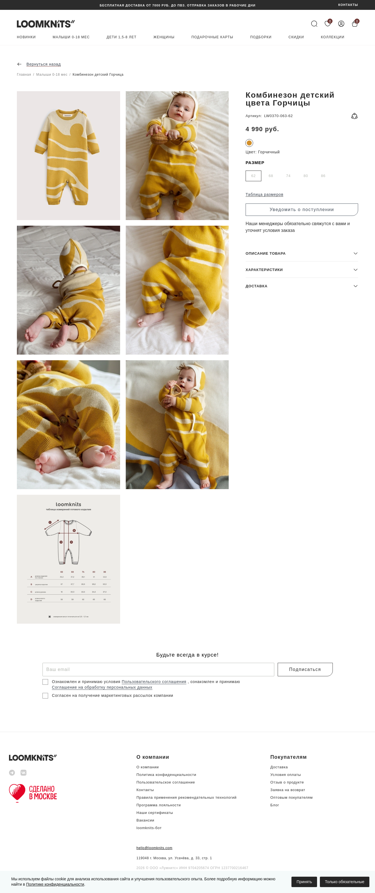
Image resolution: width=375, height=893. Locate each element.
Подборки (260, 37)
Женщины (163, 37)
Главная (24, 75)
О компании (147, 767)
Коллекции (333, 37)
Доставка (279, 767)
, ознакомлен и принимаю (214, 681)
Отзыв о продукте (287, 782)
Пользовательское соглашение (165, 782)
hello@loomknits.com (154, 848)
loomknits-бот (149, 828)
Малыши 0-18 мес (71, 37)
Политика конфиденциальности (166, 775)
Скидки (296, 37)
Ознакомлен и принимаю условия (87, 681)
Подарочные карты (212, 37)
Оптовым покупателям (291, 797)
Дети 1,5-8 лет (121, 37)
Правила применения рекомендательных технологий (186, 797)
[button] (302, 583)
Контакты (145, 790)
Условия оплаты (285, 775)
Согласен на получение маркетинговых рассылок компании (112, 695)
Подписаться (305, 669)
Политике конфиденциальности (55, 884)
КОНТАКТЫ (348, 4)
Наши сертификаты (154, 813)
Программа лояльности (158, 805)
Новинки (26, 37)
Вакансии (145, 820)
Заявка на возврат (287, 790)
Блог (274, 805)
